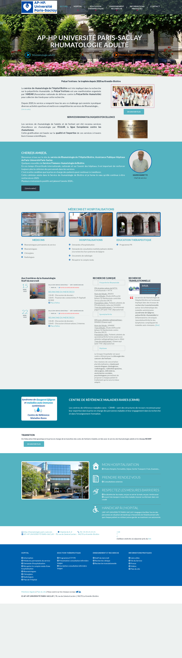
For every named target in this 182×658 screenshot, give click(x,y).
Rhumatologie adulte (44, 55)
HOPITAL (78, 6)
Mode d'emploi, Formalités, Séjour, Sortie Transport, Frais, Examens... (131, 469)
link (149, 538)
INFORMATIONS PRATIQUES (137, 7)
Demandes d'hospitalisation (83, 245)
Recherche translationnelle (104, 563)
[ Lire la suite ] (30, 188)
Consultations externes (113, 481)
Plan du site (134, 569)
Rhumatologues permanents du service (40, 245)
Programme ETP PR (66, 558)
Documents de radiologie (82, 255)
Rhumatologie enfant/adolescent (137, 55)
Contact (155, 6)
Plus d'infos (54, 302)
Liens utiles (134, 558)
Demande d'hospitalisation (33, 563)
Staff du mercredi (101, 558)
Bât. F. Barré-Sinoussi (76, 285)
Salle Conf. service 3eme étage (58, 285)
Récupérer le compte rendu (83, 260)
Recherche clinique (101, 560)
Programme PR (126, 245)
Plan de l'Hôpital (29, 579)
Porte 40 (53, 287)
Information (27, 558)
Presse (132, 563)
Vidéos (132, 566)
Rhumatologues (30, 249)
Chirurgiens (29, 253)
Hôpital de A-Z (65, 532)
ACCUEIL (64, 6)
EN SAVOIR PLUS (134, 112)
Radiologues (29, 257)
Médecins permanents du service (35, 560)
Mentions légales (28, 592)
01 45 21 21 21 (89, 532)
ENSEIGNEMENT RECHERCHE (116, 7)
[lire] (157, 325)
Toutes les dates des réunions (69, 287)
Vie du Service (135, 560)
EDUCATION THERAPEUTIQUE (96, 7)
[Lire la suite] (25, 109)
